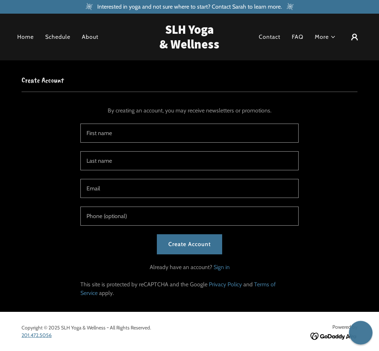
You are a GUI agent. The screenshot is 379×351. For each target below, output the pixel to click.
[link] (189, 46)
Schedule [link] (57, 36)
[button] (325, 37)
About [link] (90, 36)
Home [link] (25, 36)
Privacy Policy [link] (225, 284)
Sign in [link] (222, 267)
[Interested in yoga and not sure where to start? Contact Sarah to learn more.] (189, 6)
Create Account (189, 244)
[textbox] (189, 133)
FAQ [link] (297, 36)
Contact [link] (269, 36)
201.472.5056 (37, 335)
